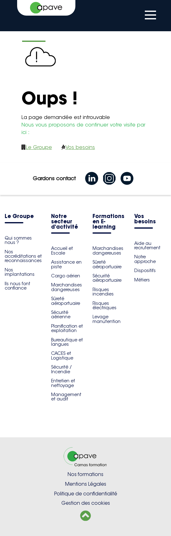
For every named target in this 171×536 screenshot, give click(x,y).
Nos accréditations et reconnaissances (23, 256)
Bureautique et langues (67, 342)
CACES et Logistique (62, 355)
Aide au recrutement (147, 246)
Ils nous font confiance (17, 286)
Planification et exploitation (67, 328)
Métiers (142, 280)
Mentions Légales (85, 484)
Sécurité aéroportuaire (107, 278)
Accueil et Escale (62, 251)
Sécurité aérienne (60, 315)
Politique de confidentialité (85, 494)
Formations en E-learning (108, 222)
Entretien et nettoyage (63, 383)
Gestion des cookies (85, 503)
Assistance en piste (66, 264)
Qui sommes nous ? (18, 240)
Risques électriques (104, 305)
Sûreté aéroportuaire (65, 301)
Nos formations (85, 474)
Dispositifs (145, 270)
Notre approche (145, 259)
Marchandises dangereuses (66, 287)
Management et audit (66, 397)
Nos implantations (20, 272)
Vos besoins (80, 147)
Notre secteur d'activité (64, 222)
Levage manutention (107, 319)
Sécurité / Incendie (61, 369)
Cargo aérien (65, 276)
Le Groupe (39, 147)
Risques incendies (103, 292)
